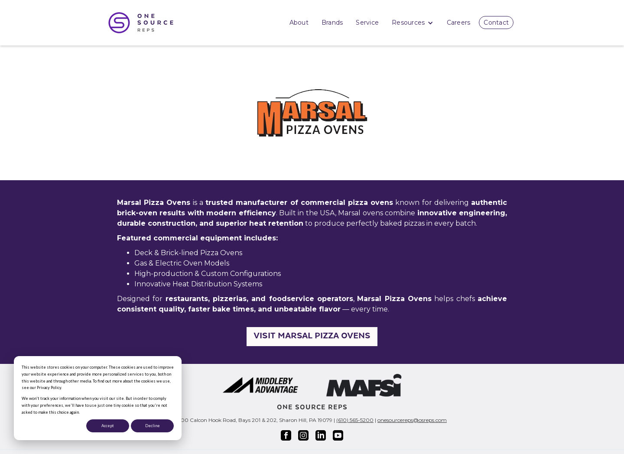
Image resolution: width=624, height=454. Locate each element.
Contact (496, 22)
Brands (332, 22)
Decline (152, 425)
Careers (459, 22)
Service (367, 22)
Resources (413, 23)
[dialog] (98, 398)
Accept (107, 425)
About (299, 22)
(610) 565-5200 (355, 420)
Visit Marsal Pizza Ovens (312, 336)
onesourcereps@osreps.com (412, 420)
